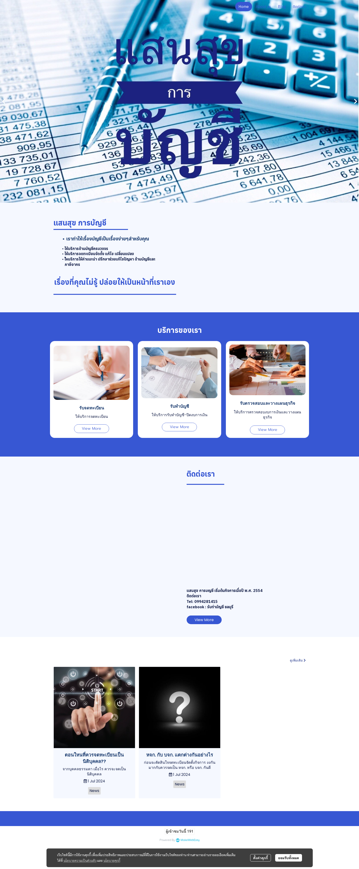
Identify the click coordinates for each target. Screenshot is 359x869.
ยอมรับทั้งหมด (288, 858)
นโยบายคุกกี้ (111, 860)
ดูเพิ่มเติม (298, 660)
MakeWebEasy (190, 840)
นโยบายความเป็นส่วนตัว (80, 860)
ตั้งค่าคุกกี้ (260, 858)
